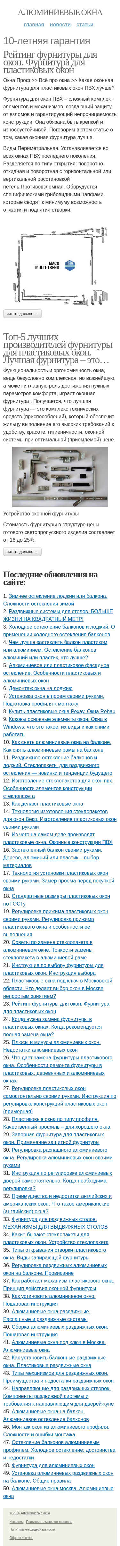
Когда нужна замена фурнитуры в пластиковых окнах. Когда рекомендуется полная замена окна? (52, 1026)
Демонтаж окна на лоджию (41, 688)
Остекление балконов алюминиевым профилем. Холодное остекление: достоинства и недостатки (59, 1450)
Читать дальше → (22, 314)
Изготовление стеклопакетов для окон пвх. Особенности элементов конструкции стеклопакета (58, 788)
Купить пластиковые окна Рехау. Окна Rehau (62, 711)
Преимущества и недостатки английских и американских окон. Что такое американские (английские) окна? (57, 1203)
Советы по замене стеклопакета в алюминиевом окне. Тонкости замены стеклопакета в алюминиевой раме (47, 950)
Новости (60, 24)
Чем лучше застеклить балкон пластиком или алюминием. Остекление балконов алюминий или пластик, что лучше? (55, 649)
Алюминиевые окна (60, 12)
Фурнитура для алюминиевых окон (53, 1465)
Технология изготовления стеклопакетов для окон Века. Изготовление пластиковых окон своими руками (60, 819)
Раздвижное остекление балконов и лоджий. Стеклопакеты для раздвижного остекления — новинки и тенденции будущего (57, 765)
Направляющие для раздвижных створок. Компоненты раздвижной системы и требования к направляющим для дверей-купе (58, 1396)
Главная (34, 24)
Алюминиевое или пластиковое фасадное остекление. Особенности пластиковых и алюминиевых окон (56, 673)
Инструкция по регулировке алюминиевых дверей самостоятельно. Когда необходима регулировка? (57, 1180)
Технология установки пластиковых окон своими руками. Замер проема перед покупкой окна (58, 880)
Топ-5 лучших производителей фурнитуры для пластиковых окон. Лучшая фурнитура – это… (57, 348)
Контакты (16, 1522)
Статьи (84, 24)
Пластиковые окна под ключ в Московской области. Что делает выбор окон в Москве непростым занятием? (57, 988)
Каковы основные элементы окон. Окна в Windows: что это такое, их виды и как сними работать (56, 726)
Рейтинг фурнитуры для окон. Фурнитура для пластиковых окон (50, 61)
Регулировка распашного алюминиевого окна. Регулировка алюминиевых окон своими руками (58, 1157)
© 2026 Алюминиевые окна (30, 1513)
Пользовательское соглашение (49, 1522)
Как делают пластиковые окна (47, 803)
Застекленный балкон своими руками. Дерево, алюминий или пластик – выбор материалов (52, 857)
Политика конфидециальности (32, 1529)
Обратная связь (21, 1538)
